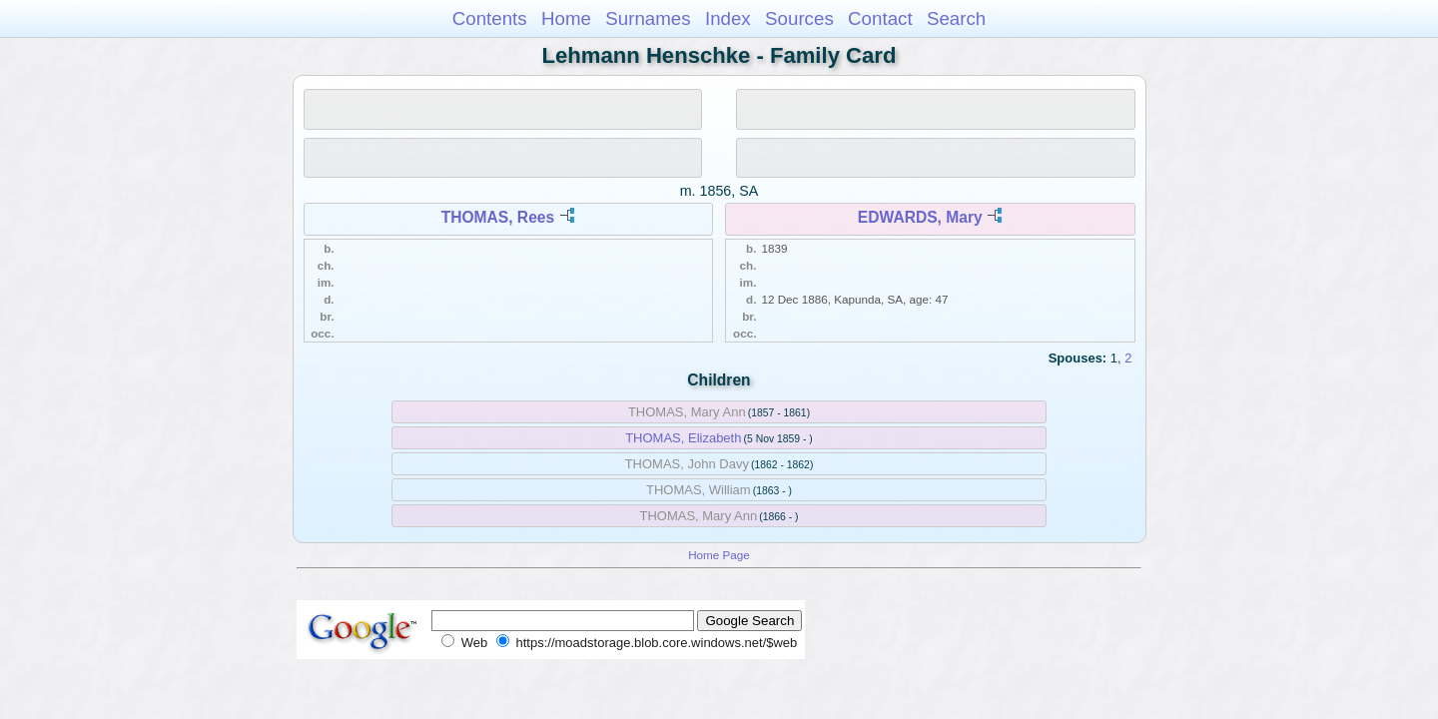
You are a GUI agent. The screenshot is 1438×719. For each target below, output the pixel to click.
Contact (880, 18)
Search (956, 18)
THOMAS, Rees (498, 217)
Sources (799, 18)
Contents (489, 18)
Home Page (719, 554)
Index (728, 18)
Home (566, 18)
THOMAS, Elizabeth (683, 437)
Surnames (647, 18)
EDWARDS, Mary (920, 217)
